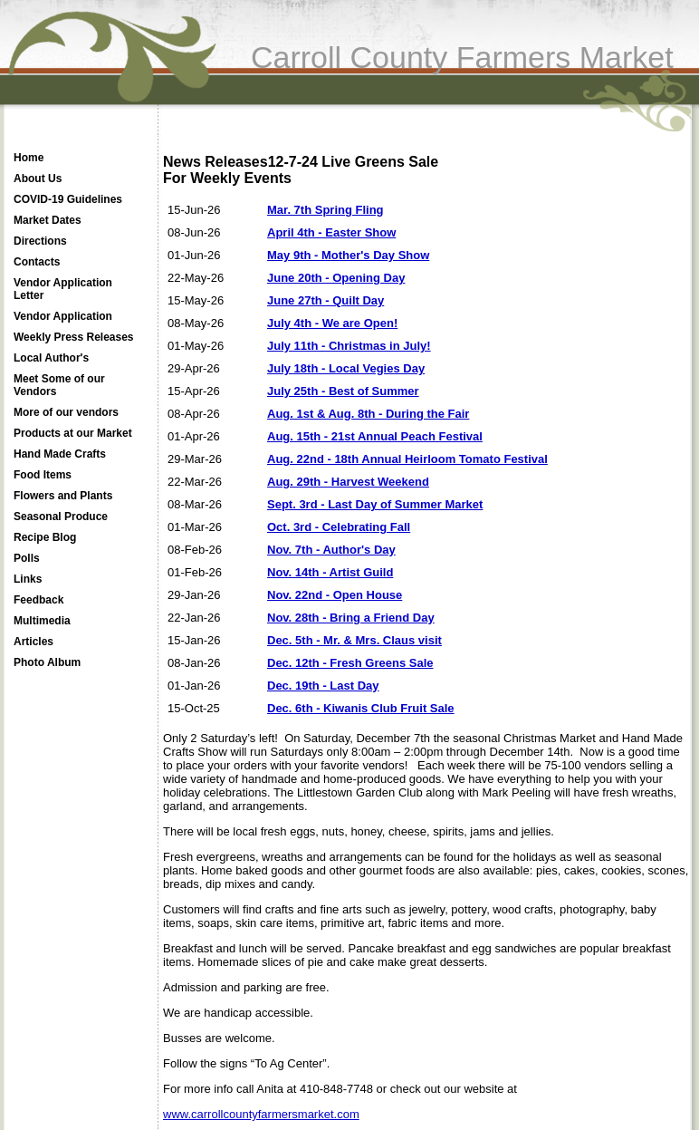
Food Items (43, 474)
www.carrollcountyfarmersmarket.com (261, 1114)
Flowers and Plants (63, 495)
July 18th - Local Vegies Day (346, 368)
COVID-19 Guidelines (68, 199)
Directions (40, 241)
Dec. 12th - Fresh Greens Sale (350, 663)
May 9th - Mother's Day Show (348, 255)
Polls (27, 558)
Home (28, 157)
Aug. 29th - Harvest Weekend (348, 481)
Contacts (37, 262)
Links (28, 579)
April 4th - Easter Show (331, 232)
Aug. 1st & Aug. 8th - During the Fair (368, 413)
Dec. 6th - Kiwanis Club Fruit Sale (361, 708)
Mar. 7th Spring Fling (325, 210)
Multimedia (42, 620)
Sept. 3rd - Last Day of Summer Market (375, 504)
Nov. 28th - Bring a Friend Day (351, 617)
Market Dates (47, 220)
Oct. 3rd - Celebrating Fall (338, 527)
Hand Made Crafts (60, 454)
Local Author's (51, 358)
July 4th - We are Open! (332, 323)
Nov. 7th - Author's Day (331, 549)
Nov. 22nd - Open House (334, 595)
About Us (38, 178)
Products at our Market (73, 433)
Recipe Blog (45, 537)
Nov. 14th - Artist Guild (330, 572)
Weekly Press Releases (74, 337)
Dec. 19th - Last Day (323, 685)
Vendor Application (63, 316)
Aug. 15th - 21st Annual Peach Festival (375, 436)
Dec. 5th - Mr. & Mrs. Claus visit (354, 640)
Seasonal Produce (61, 516)
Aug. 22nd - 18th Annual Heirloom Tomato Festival (407, 459)
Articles (33, 641)
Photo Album (47, 662)
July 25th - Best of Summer (343, 391)
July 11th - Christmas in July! (349, 346)
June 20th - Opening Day (336, 278)
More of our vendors (66, 412)
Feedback (38, 600)
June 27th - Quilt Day (325, 300)
